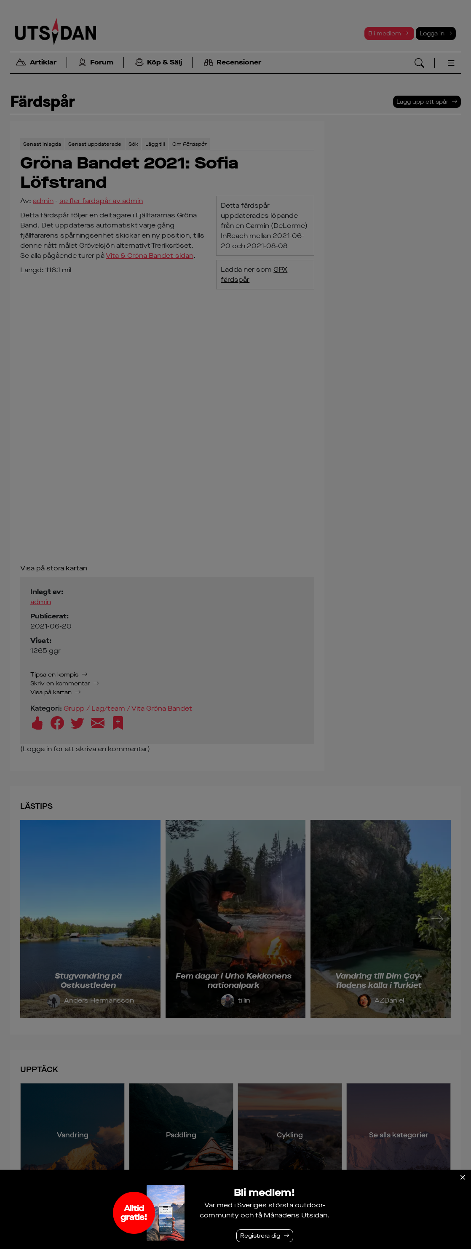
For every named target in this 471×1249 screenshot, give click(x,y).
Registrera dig (260, 1236)
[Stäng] (462, 1177)
